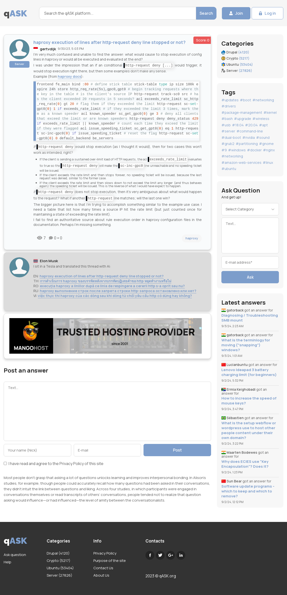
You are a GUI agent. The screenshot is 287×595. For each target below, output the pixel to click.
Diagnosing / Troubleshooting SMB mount (249, 318)
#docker (254, 150)
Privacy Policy (71, 463)
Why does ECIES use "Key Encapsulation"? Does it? (245, 464)
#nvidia (248, 137)
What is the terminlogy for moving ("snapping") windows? (245, 345)
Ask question (15, 554)
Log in (270, 13)
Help (7, 562)
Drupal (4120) (58, 553)
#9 (224, 150)
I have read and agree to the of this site (53, 464)
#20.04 (251, 125)
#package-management (241, 112)
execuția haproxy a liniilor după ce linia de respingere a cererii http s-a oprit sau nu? (112, 286)
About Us (101, 575)
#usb (226, 125)
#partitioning (247, 143)
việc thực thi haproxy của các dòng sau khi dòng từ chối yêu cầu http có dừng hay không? (115, 295)
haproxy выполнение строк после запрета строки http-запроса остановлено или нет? (118, 290)
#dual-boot (231, 137)
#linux (268, 162)
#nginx (269, 150)
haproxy (192, 238)
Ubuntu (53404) (60, 567)
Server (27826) (59, 575)
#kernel (270, 112)
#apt (263, 125)
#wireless (260, 118)
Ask (250, 277)
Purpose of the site (109, 560)
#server (228, 131)
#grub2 (227, 143)
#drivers (228, 106)
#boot (245, 100)
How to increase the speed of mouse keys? (248, 401)
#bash (227, 118)
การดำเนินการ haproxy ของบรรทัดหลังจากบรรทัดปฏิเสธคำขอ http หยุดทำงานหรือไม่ (105, 281)
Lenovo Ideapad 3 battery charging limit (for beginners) (249, 372)
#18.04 (238, 125)
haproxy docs (69, 76)
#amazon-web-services (241, 162)
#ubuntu (228, 168)
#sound (263, 137)
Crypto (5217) (58, 560)
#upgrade (242, 118)
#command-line (249, 131)
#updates (230, 100)
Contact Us (103, 567)
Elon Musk (49, 260)
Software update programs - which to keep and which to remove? (247, 491)
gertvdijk (48, 49)
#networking (263, 100)
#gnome (266, 143)
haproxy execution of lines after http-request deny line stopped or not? (102, 276)
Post (177, 450)
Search (206, 13)
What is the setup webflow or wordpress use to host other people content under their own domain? (248, 430)
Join (239, 13)
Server (19, 64)
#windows (237, 150)
